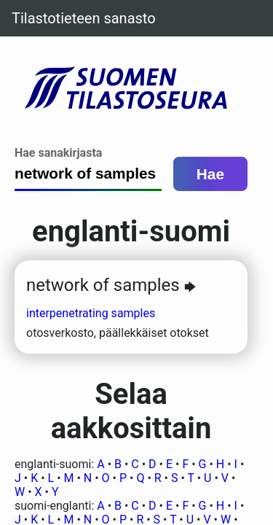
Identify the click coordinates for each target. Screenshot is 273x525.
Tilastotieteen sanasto (84, 18)
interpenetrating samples (90, 313)
